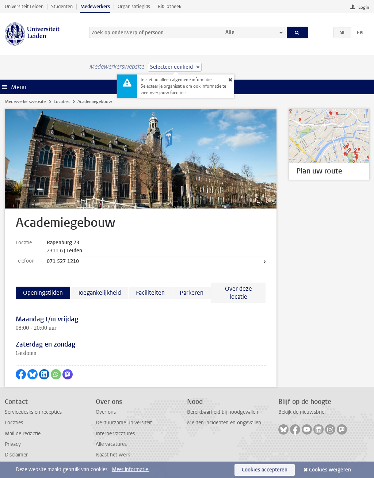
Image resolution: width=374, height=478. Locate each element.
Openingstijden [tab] (43, 293)
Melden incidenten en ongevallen (224, 422)
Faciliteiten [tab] (150, 293)
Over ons (106, 412)
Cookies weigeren (330, 469)
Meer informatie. (130, 469)
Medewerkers (95, 6)
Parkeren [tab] (191, 293)
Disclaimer (16, 454)
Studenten (62, 6)
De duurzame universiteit (124, 422)
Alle (229, 32)
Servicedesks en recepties (33, 412)
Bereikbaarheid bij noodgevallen (222, 412)
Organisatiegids (134, 6)
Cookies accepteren (264, 469)
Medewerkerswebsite (25, 101)
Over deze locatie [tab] (238, 293)
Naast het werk (113, 454)
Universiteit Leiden (24, 6)
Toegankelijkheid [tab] (99, 293)
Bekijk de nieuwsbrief (302, 412)
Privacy (13, 444)
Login (363, 7)
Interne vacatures (115, 433)
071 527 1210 (63, 261)
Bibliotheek (170, 6)
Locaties (61, 101)
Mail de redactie (23, 433)
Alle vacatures (111, 444)
